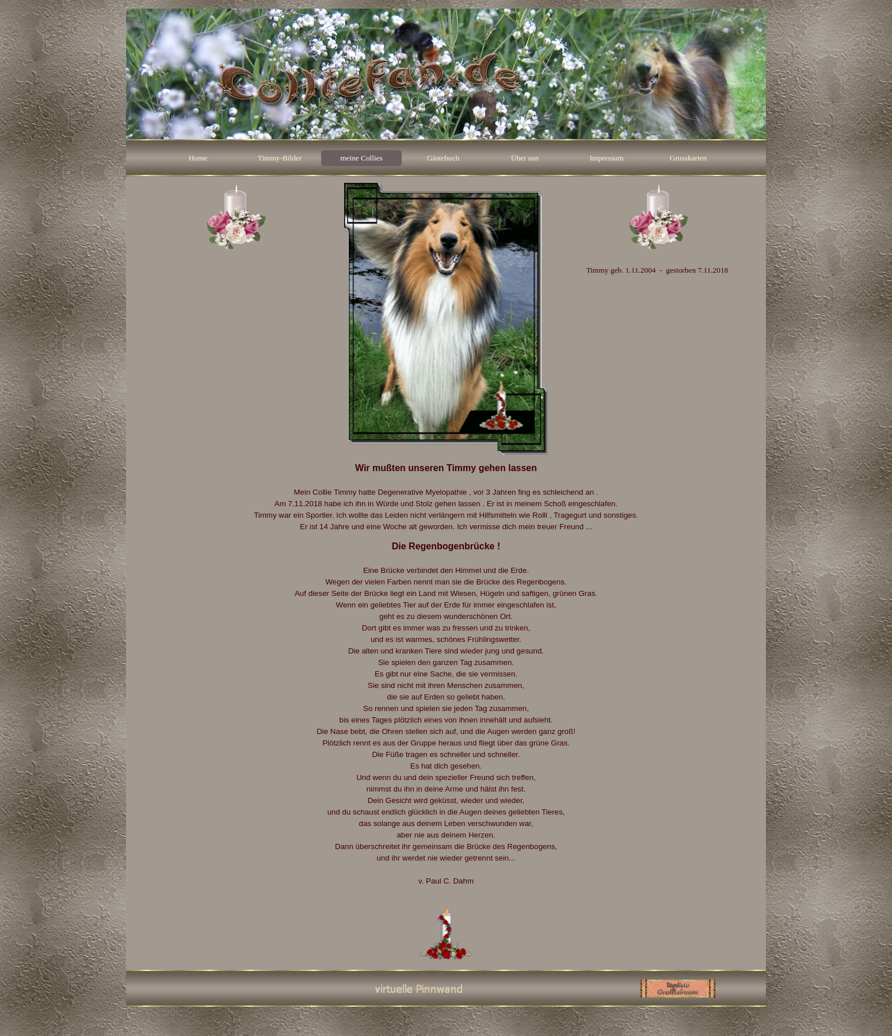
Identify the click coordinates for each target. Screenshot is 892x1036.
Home (198, 158)
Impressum (606, 158)
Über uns (525, 158)
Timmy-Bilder (280, 158)
